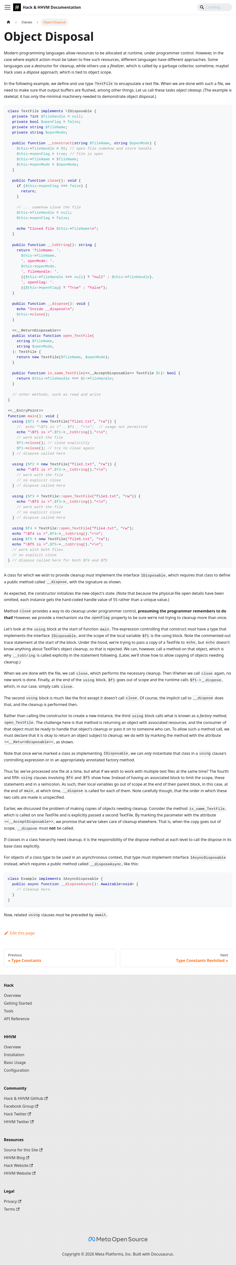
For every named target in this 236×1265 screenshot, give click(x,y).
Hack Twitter (17, 1114)
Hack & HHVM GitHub (26, 1098)
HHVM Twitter (19, 1121)
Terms (11, 1209)
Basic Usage (15, 1062)
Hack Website (18, 1165)
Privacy (12, 1201)
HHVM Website (19, 1173)
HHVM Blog (16, 1157)
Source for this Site (23, 1150)
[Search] (214, 7)
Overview (12, 995)
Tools (8, 1011)
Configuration (16, 1070)
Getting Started (18, 1003)
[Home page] (8, 22)
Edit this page (19, 933)
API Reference (16, 1018)
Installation (14, 1054)
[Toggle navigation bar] (7, 7)
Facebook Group (21, 1106)
